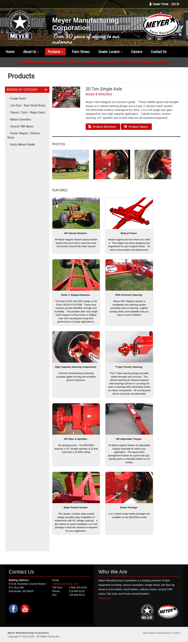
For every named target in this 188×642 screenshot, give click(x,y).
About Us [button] (31, 52)
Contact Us (158, 52)
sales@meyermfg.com (65, 583)
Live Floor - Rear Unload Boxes (26, 105)
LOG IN (175, 4)
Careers (136, 52)
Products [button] (55, 52)
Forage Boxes (16, 98)
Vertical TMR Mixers (20, 126)
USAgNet (175, 633)
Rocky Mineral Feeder (21, 144)
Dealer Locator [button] (110, 52)
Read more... (105, 598)
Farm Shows (81, 52)
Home (10, 52)
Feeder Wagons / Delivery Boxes (23, 135)
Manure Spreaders (19, 119)
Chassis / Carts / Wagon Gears (26, 112)
